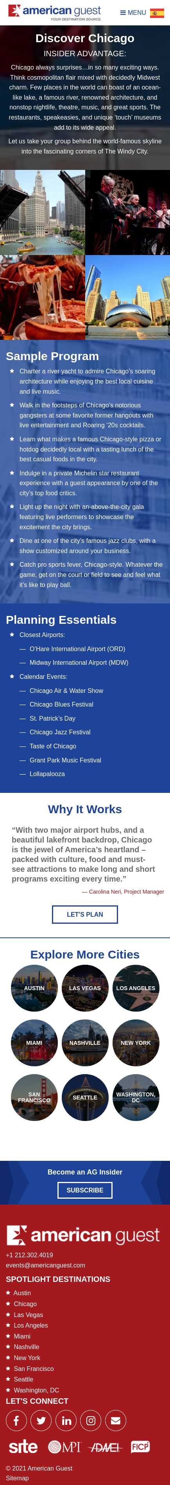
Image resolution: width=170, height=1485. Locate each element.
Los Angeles (31, 1325)
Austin (22, 1293)
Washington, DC (36, 1390)
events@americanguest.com (45, 1265)
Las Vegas (28, 1315)
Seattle (23, 1379)
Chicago (25, 1304)
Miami (22, 1336)
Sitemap (17, 1478)
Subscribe (84, 1190)
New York (27, 1358)
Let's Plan (85, 914)
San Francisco (34, 1368)
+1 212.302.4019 (29, 1255)
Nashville (26, 1347)
